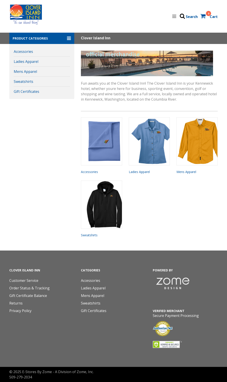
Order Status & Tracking (29, 288)
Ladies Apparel (26, 61)
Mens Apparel (25, 71)
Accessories (23, 51)
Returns (16, 303)
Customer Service (23, 280)
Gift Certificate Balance (28, 295)
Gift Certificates (26, 91)
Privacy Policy (20, 310)
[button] (42, 38)
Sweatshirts (23, 81)
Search (192, 16)
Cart (214, 16)
